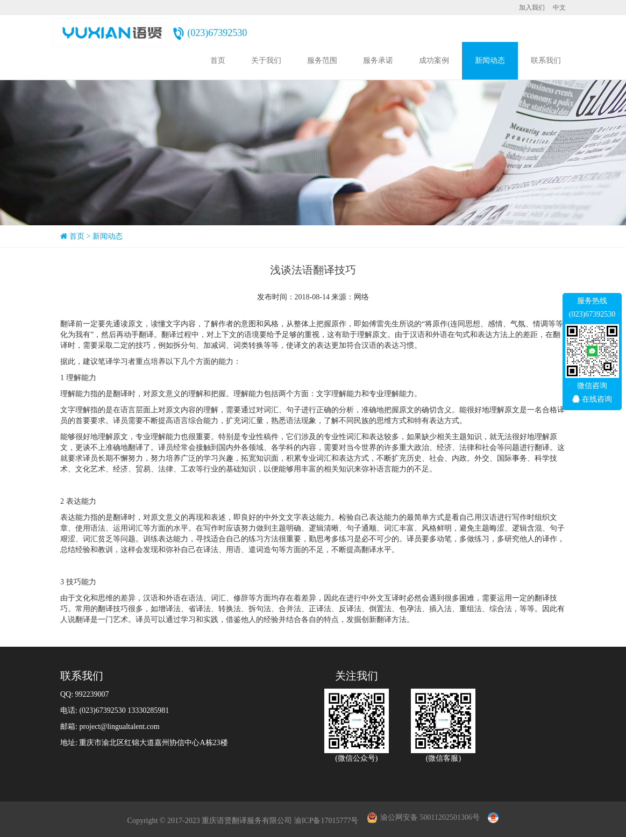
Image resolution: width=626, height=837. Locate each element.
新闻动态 (490, 60)
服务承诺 (378, 60)
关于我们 (266, 60)
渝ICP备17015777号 (326, 821)
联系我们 (546, 60)
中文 (559, 7)
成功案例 (434, 60)
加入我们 (532, 7)
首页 (217, 60)
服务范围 (322, 60)
